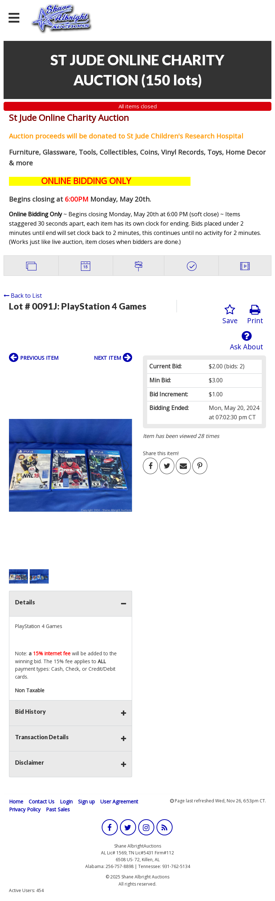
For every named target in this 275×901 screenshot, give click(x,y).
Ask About (246, 341)
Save (230, 314)
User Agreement (119, 801)
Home (16, 801)
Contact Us (41, 801)
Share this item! (161, 453)
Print (255, 314)
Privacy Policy (24, 809)
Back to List (23, 295)
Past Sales (58, 809)
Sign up (86, 801)
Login (66, 801)
